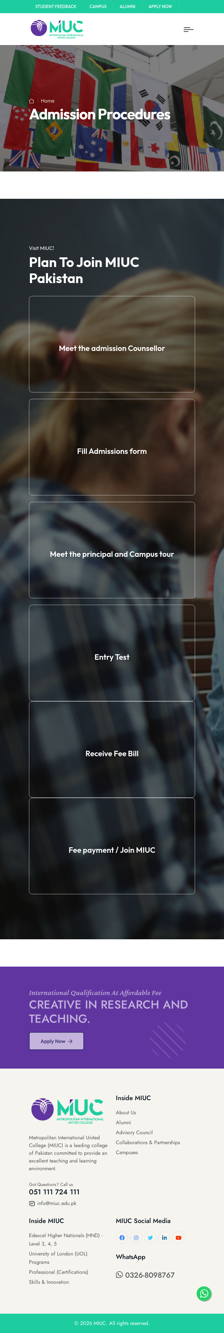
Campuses (127, 1152)
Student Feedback (55, 6)
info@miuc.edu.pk (52, 1203)
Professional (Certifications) (58, 1272)
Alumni (127, 6)
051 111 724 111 (54, 1192)
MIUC (100, 1323)
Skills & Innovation (49, 1282)
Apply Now (160, 6)
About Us (126, 1112)
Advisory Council (134, 1132)
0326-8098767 (145, 1275)
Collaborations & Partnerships (148, 1142)
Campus (98, 6)
